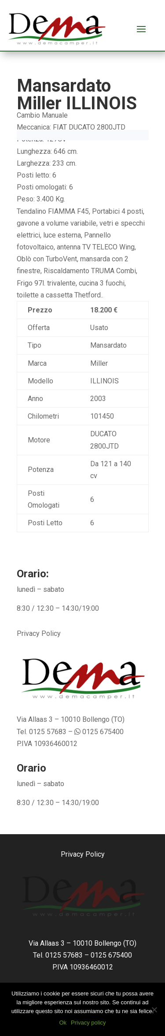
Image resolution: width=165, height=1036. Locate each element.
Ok (62, 1022)
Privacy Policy (39, 633)
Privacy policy (88, 1022)
